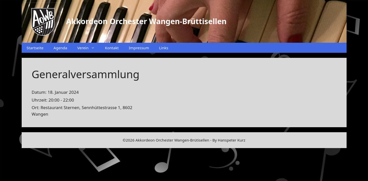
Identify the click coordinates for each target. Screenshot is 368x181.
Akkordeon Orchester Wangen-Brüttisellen (146, 21)
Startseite (35, 47)
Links (163, 47)
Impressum (139, 47)
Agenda (60, 47)
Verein (88, 48)
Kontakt (112, 47)
